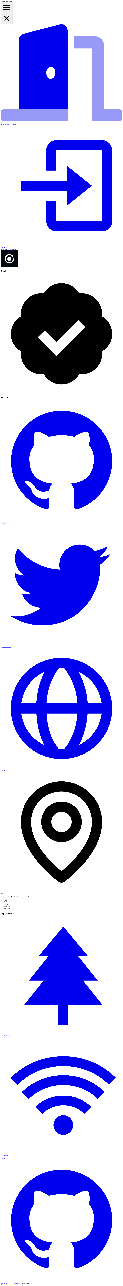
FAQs (6, 124)
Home (2, 124)
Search (16, 124)
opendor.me (4, 1283)
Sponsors (11, 124)
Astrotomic (15, 1283)
